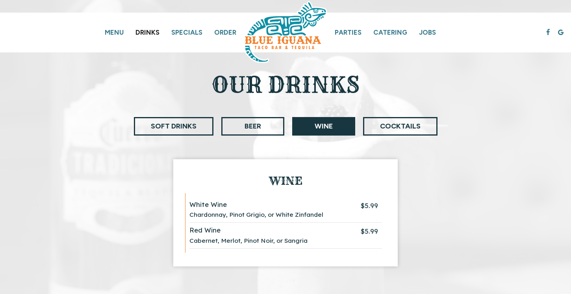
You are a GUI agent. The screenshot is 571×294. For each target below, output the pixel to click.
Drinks (147, 32)
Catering (390, 32)
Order (225, 32)
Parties (348, 32)
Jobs (427, 32)
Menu (114, 32)
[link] (285, 32)
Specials (186, 32)
